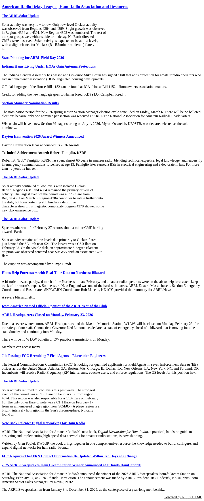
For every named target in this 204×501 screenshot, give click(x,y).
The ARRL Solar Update (20, 16)
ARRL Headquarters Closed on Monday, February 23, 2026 (47, 315)
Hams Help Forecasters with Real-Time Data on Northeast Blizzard (53, 273)
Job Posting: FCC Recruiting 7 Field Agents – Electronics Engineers (53, 356)
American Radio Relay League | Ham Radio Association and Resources (65, 6)
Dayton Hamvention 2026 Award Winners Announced (43, 136)
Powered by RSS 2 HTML (183, 497)
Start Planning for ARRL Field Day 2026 (33, 58)
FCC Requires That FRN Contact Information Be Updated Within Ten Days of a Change (69, 456)
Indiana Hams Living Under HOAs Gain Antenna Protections (49, 66)
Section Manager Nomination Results (30, 103)
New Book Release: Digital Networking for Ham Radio (43, 423)
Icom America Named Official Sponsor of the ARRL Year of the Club (54, 306)
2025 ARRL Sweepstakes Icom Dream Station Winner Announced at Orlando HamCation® (71, 465)
